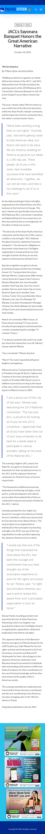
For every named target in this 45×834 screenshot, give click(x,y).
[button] (41, 9)
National (19, 25)
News (28, 25)
